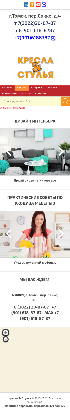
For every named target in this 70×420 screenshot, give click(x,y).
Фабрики (36, 87)
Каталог (22, 87)
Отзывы (52, 87)
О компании (10, 93)
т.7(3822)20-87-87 (35, 23)
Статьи (26, 93)
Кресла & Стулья (20, 398)
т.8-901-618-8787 (35, 30)
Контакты (41, 93)
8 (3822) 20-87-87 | (33, 306)
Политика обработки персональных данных (35, 405)
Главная (7, 87)
